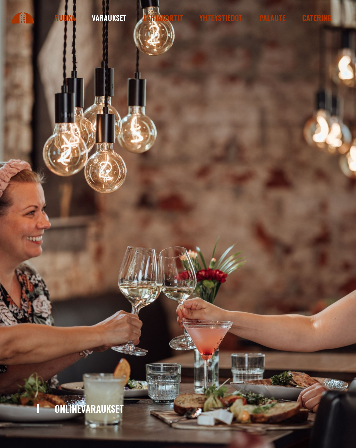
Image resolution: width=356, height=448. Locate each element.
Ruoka (64, 17)
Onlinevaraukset (89, 408)
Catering (317, 17)
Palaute (272, 17)
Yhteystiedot (221, 17)
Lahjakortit (163, 17)
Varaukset (109, 17)
